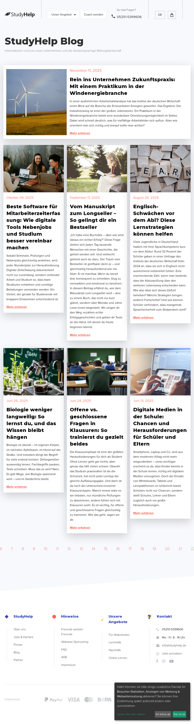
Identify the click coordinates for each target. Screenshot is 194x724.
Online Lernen (118, 658)
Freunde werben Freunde (72, 631)
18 (142, 549)
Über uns (20, 629)
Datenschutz (12, 699)
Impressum (68, 665)
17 (130, 549)
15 (105, 549)
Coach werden (93, 14)
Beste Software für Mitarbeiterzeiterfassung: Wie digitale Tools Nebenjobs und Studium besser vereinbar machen (33, 227)
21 (180, 549)
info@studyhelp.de (171, 645)
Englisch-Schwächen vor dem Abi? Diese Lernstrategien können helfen (154, 220)
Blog (17, 652)
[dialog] (152, 701)
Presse (18, 645)
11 (57, 549)
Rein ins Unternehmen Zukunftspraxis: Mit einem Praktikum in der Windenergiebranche (122, 86)
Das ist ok (179, 714)
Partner (18, 660)
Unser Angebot (64, 14)
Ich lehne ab (163, 714)
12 (69, 549)
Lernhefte (115, 642)
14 (93, 549)
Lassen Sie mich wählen (131, 714)
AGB (64, 657)
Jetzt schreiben (169, 653)
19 (154, 549)
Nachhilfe (115, 650)
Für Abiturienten (119, 635)
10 (45, 549)
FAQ (64, 650)
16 (118, 549)
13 (81, 549)
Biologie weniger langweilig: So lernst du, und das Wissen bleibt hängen (31, 423)
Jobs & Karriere (23, 637)
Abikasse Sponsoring (74, 642)
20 (167, 549)
